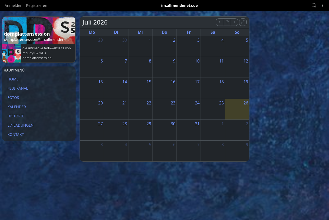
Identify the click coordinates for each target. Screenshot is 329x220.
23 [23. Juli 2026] (173, 103)
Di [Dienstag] (116, 32)
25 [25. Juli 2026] (221, 103)
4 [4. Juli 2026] (222, 40)
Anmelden (13, 5)
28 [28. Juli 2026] (124, 124)
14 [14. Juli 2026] (124, 82)
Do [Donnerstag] (164, 32)
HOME (12, 79)
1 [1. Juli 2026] (150, 40)
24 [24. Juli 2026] (197, 103)
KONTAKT (15, 134)
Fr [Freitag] (189, 32)
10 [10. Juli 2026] (197, 61)
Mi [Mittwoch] (140, 32)
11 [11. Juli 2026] (221, 61)
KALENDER (16, 106)
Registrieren (36, 5)
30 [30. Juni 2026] (124, 40)
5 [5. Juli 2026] (247, 40)
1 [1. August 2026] (222, 124)
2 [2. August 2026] (247, 124)
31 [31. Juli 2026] (197, 124)
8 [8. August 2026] (222, 144)
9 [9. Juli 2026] (174, 61)
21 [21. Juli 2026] (124, 103)
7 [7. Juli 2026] (126, 61)
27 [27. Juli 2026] (100, 124)
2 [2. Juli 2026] (174, 40)
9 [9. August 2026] (247, 144)
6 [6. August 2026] (174, 144)
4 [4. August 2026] (126, 144)
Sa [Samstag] (213, 32)
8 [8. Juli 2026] (150, 61)
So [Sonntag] (237, 32)
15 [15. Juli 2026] (149, 82)
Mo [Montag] (92, 32)
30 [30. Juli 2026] (173, 124)
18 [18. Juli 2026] (221, 82)
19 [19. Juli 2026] (245, 82)
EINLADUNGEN (20, 125)
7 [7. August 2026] (198, 144)
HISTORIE (15, 115)
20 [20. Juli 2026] (100, 103)
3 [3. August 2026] (101, 144)
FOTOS (13, 97)
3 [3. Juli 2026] (198, 40)
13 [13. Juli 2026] (100, 82)
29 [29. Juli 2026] (149, 124)
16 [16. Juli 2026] (173, 82)
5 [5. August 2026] (150, 144)
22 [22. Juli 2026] (149, 103)
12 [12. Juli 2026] (245, 61)
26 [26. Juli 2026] (245, 103)
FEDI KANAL (17, 88)
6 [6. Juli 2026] (101, 61)
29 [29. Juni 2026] (100, 40)
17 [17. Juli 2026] (197, 82)
